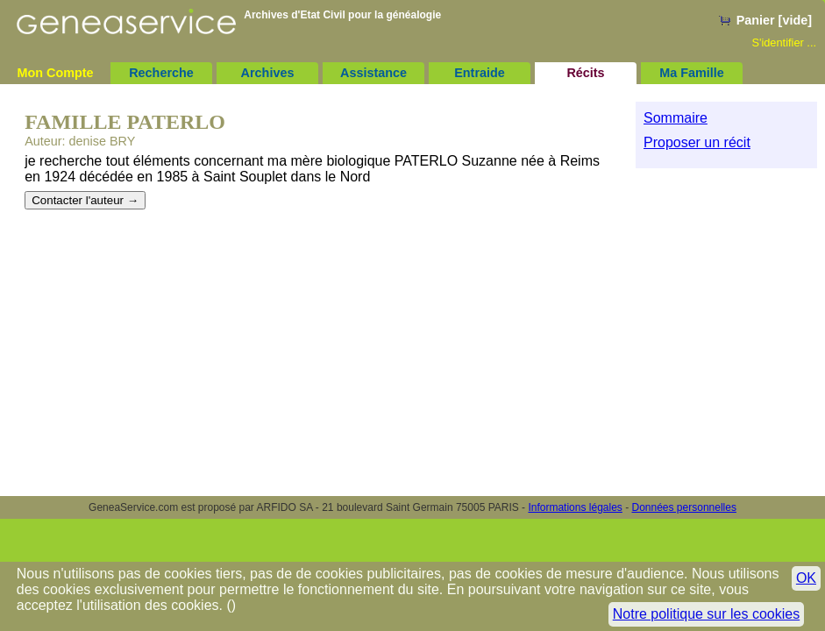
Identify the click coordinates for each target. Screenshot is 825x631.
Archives (268, 73)
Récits (585, 73)
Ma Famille (691, 73)
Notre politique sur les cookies (706, 613)
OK (806, 578)
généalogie (413, 15)
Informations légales (575, 507)
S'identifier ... (783, 42)
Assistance (373, 73)
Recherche (161, 73)
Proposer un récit (697, 142)
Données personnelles (684, 507)
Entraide (479, 73)
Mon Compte (55, 73)
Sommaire (676, 117)
